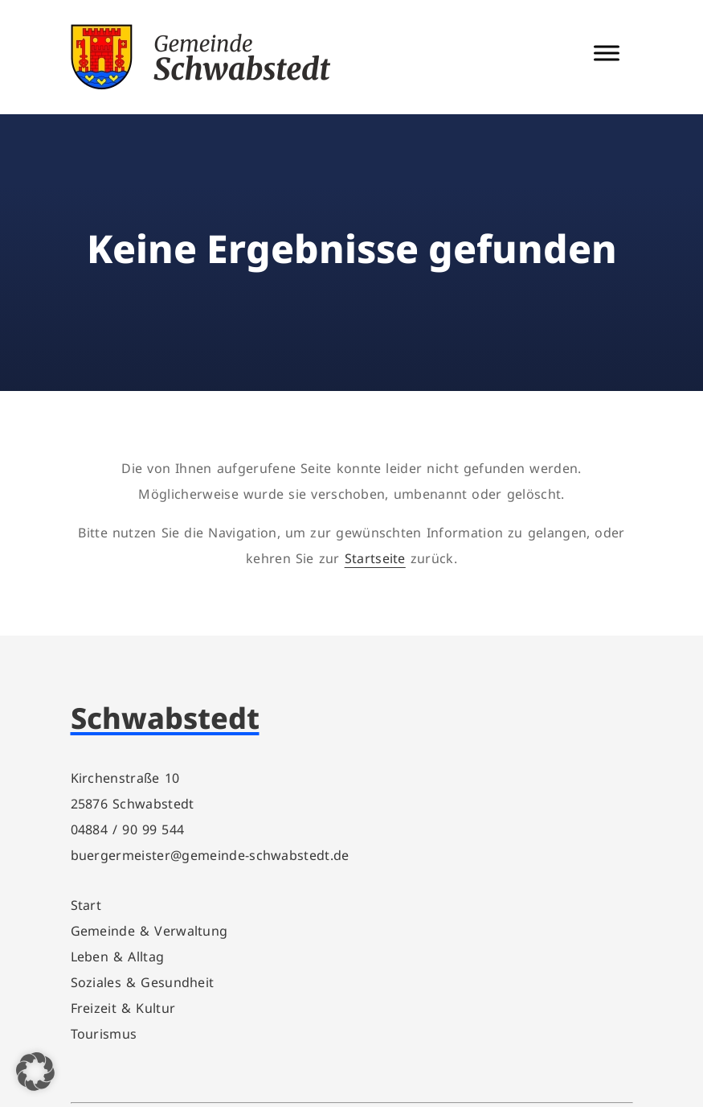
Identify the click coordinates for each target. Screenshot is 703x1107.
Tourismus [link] (104, 1034)
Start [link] (86, 905)
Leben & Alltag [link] (118, 956)
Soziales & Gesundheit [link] (143, 982)
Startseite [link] (375, 558)
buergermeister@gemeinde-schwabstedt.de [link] (210, 855)
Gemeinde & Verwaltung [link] (149, 931)
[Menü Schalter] (606, 52)
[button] (35, 1071)
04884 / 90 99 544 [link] (128, 829)
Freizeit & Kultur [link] (123, 1008)
